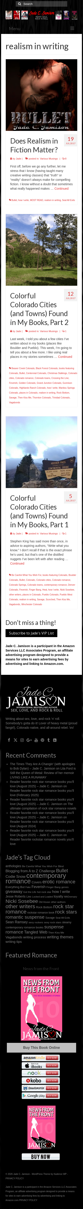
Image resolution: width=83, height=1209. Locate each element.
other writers (15, 594)
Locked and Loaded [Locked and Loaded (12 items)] (42, 896)
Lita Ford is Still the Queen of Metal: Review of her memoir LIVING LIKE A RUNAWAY (43, 773)
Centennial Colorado (36, 373)
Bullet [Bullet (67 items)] (62, 870)
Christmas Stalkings (57, 373)
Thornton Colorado (42, 397)
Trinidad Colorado (61, 397)
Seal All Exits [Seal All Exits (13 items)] (63, 917)
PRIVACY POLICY (15, 1178)
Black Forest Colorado (47, 368)
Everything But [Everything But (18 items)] (15, 887)
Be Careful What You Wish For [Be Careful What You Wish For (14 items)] (39, 866)
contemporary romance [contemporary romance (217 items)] (36, 878)
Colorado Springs (17, 585)
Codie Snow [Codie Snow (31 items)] (15, 876)
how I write (23, 200)
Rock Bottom (63, 393)
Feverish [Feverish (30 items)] (39, 887)
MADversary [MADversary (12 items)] (70, 896)
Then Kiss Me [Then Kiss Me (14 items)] (56, 932)
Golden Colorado (27, 383)
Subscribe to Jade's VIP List (31, 633)
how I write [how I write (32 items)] (61, 892)
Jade (18, 158)
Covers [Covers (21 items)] (37, 882)
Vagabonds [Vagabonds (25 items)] (14, 937)
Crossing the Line (60, 378)
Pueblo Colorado (50, 594)
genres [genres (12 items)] (65, 887)
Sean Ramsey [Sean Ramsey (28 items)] (17, 922)
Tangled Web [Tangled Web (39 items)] (35, 932)
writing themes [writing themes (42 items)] (60, 937)
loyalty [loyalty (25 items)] (58, 896)
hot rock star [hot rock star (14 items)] (44, 891)
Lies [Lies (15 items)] (28, 896)
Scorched (50, 599)
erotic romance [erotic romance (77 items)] (58, 881)
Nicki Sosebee (67, 590)
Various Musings (49, 158)
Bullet (14, 200)
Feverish (13, 383)
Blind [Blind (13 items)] (61, 866)
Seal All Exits (68, 200)
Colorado (30, 580)
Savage (13, 397)
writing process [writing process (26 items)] (34, 937)
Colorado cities (43, 580)
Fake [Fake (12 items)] (28, 887)
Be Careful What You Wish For (26, 575)
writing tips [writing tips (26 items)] (14, 941)
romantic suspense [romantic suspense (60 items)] (25, 917)
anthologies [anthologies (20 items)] (13, 866)
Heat (44, 590)
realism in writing (52, 200)
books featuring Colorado (54, 575)
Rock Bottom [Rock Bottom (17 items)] (44, 907)
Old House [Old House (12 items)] (44, 902)
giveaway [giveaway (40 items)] (14, 891)
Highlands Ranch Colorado (32, 388)
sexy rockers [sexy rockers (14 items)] (36, 922)
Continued (61, 188)
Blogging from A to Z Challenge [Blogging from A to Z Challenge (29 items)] (30, 871)
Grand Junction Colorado (49, 383)
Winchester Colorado (31, 604)
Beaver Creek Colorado (23, 368)
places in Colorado (28, 393)
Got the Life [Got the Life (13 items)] (29, 892)
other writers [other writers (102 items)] (20, 906)
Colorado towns (42, 378)
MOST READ (36, 200)
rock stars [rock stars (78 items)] (66, 912)
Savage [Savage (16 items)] (50, 917)
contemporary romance (55, 585)
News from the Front (41, 968)
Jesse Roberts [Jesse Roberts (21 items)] (15, 896)
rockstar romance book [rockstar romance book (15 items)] (40, 912)
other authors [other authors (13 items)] (58, 902)
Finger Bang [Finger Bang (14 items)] (53, 887)
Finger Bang (35, 590)
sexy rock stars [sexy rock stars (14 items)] (52, 922)
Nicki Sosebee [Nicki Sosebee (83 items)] (22, 901)
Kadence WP (60, 1174)
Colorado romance (24, 378)
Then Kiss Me (24, 397)
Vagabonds (14, 402)
